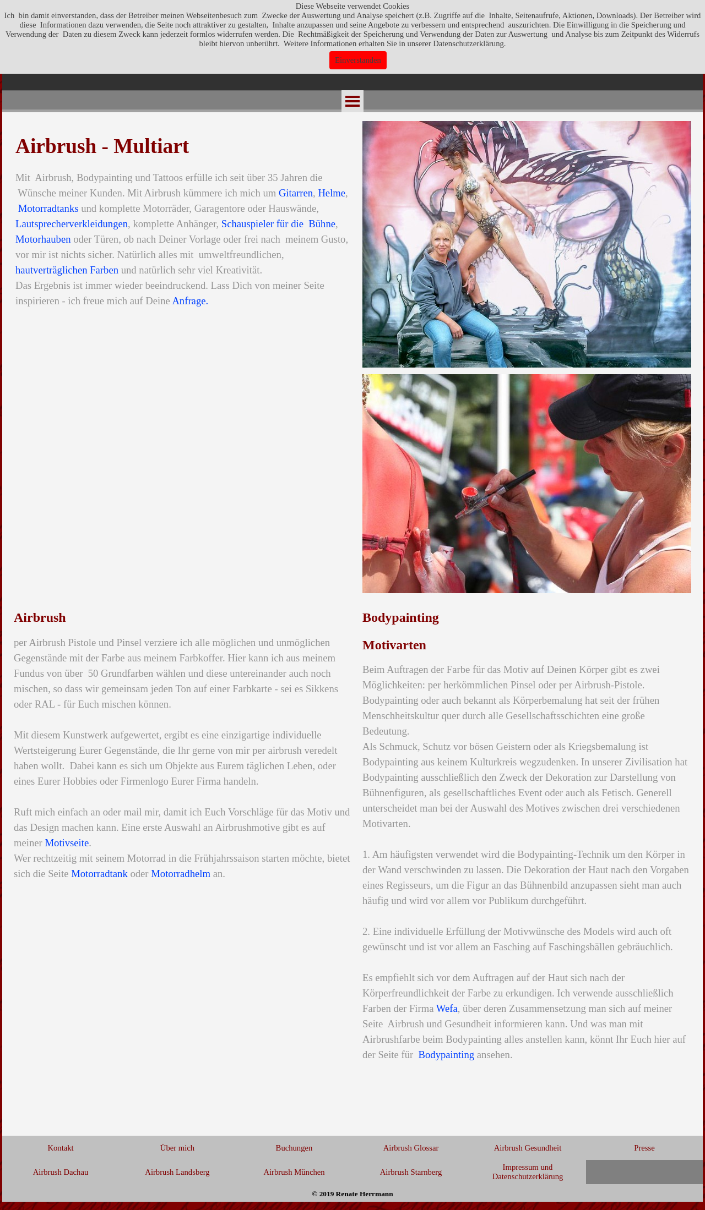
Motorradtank (99, 873)
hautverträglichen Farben (66, 270)
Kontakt (60, 1147)
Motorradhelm (180, 873)
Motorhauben (43, 239)
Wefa (447, 1008)
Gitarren (296, 193)
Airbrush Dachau (61, 1172)
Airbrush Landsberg (177, 1172)
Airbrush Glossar (411, 1147)
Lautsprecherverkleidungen (71, 223)
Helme (331, 193)
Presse (644, 1147)
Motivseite (67, 842)
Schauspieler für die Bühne (278, 223)
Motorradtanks (48, 208)
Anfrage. (190, 300)
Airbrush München (293, 1172)
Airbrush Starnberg (411, 1172)
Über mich (177, 1147)
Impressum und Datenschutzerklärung (527, 1172)
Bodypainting (447, 1054)
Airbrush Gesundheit (528, 1147)
